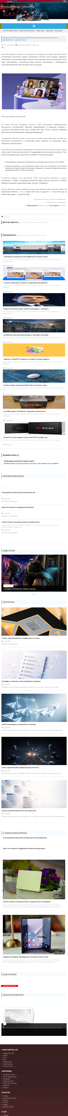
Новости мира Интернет (27, 31)
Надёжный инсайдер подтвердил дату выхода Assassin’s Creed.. (26, 957)
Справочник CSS (8, 1081)
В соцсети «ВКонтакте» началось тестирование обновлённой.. (25, 283)
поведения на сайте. (42, 205)
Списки (5, 1100)
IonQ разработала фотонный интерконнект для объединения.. (25, 838)
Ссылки (5, 1102)
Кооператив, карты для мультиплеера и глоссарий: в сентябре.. (26, 335)
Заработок (6, 1085)
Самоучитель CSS (8, 1053)
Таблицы (6, 1096)
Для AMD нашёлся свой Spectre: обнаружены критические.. (24, 411)
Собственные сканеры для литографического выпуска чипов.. (25, 257)
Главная (5, 1115)
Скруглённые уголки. (9, 1098)
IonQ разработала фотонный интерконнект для (18, 492)
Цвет (4, 1059)
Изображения (7, 1062)
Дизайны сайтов (8, 1107)
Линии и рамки (8, 1064)
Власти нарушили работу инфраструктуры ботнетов (20, 767)
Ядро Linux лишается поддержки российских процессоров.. (24, 848)
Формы (5, 1104)
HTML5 (5, 1055)
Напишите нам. (62, 205)
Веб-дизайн (58, 31)
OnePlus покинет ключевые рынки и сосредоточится (20, 522)
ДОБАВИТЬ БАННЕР (9, 986)
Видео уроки (41, 31)
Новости (5, 1087)
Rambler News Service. (61, 199)
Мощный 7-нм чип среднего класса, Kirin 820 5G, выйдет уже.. (25, 437)
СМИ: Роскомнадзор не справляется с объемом (18, 724)
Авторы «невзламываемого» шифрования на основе (20, 638)
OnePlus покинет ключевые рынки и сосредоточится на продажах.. (27, 902)
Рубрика (9, 1)
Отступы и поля (8, 1066)
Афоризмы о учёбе (9, 1074)
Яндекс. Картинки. (62, 202)
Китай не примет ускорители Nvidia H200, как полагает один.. (25, 385)
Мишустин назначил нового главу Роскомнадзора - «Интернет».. (26, 309)
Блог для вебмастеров (10, 31)
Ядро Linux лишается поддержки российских (17, 507)
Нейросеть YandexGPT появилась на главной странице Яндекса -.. (27, 359)
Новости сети (6, 216)
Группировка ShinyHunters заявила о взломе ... (20, 589)
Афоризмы (49, 31)
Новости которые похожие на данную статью (34, 222)
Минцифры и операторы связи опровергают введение (21, 681)
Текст (5, 1057)
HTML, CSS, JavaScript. (10, 1083)
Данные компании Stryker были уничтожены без (18, 811)
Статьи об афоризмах (10, 1076)
